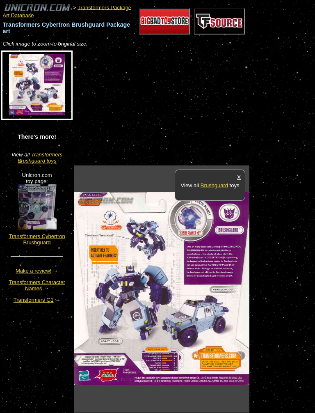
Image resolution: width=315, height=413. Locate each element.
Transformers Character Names (37, 285)
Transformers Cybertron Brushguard (37, 239)
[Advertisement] (170, 106)
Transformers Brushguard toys (40, 157)
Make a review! (33, 271)
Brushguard (214, 185)
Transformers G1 (34, 300)
